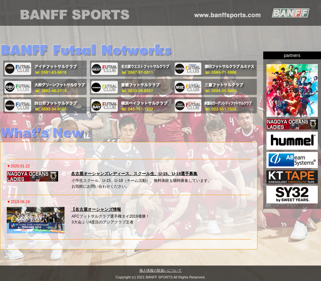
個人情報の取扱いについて (160, 270)
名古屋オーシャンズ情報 (98, 209)
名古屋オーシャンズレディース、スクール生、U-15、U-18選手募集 (134, 173)
